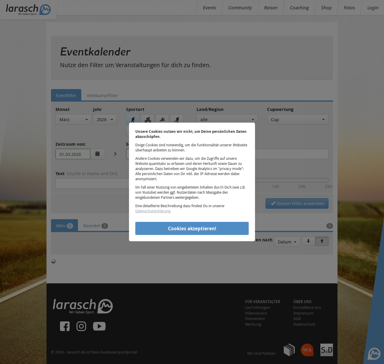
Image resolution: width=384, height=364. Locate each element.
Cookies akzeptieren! (192, 228)
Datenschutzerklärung (152, 210)
